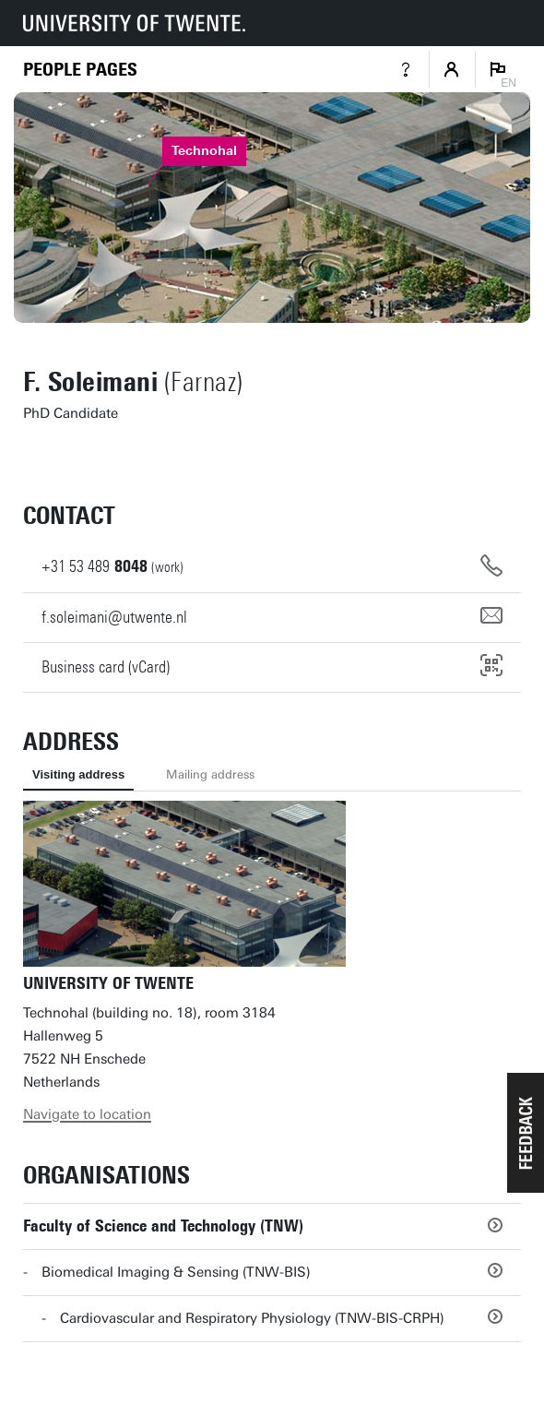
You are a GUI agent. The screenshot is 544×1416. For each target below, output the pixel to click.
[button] (525, 1133)
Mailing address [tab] (210, 774)
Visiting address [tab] (78, 774)
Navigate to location (87, 1114)
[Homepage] (80, 69)
